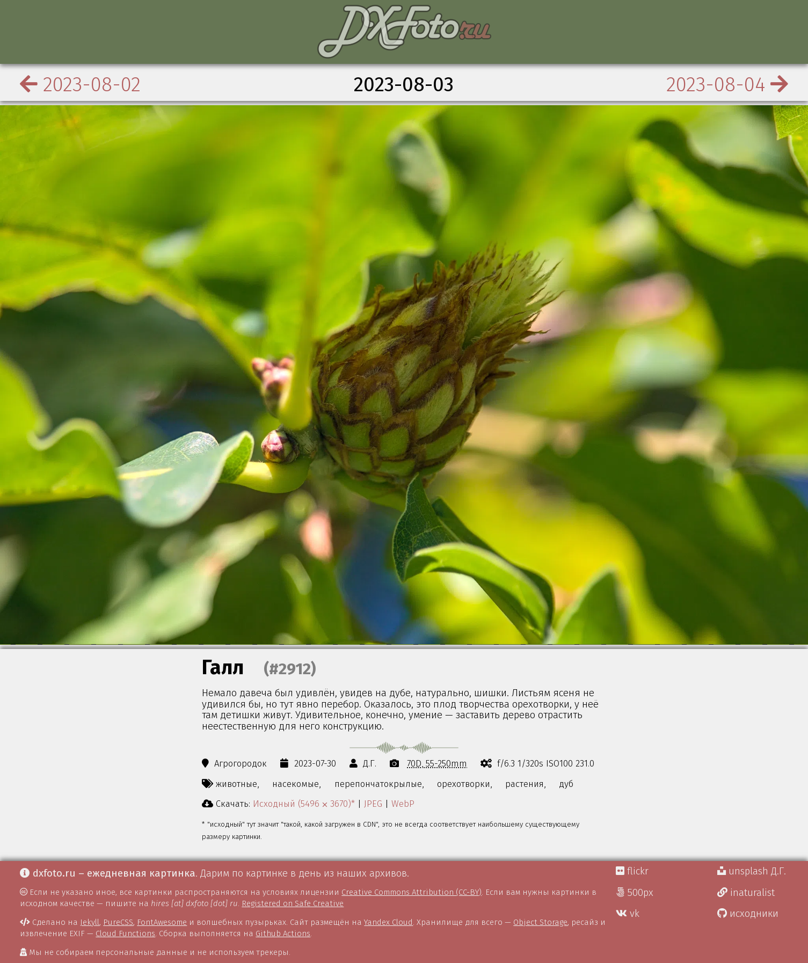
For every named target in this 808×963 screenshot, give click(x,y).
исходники (747, 914)
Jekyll (89, 922)
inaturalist (746, 893)
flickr (632, 871)
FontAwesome (162, 922)
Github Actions (283, 933)
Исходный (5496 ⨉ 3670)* (304, 803)
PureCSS (118, 922)
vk (627, 914)
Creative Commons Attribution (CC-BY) (411, 892)
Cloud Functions (125, 933)
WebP (402, 803)
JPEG (373, 803)
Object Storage (540, 922)
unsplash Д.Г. (751, 871)
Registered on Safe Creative (293, 903)
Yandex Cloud (388, 922)
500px (634, 893)
